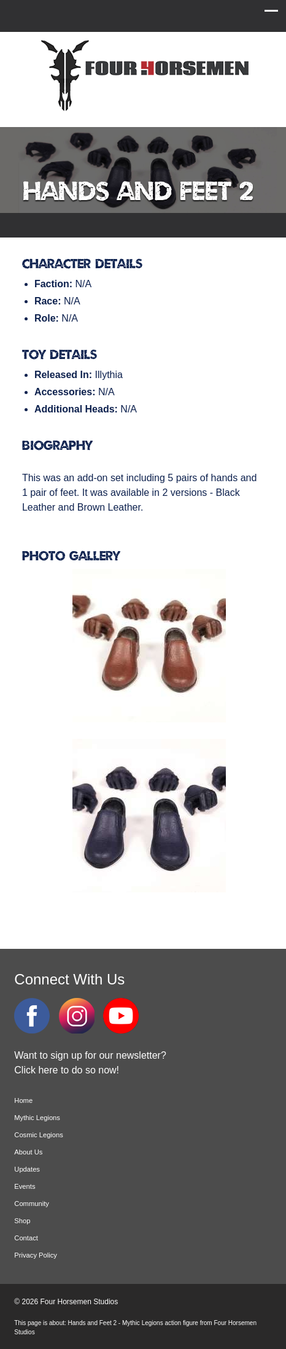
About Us (28, 1152)
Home (23, 1100)
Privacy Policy (35, 1255)
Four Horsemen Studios (143, 76)
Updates (27, 1169)
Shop (22, 1220)
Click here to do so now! (66, 1070)
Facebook (32, 1016)
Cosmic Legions (38, 1134)
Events (24, 1186)
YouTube (121, 1016)
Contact (26, 1238)
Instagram (77, 1016)
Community (31, 1203)
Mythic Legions (37, 1117)
